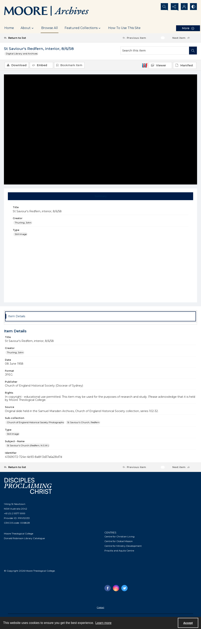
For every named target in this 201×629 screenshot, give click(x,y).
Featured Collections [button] (83, 28)
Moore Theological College (18, 533)
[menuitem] (100, 607)
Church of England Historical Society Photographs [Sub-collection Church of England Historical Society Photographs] (35, 422)
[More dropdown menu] (188, 28)
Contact (100, 607)
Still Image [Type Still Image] (21, 234)
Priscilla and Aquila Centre (119, 550)
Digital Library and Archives (21, 53)
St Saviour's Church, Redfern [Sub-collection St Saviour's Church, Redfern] (83, 422)
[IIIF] (145, 65)
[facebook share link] (107, 588)
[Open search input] (163, 7)
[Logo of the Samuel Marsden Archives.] (46, 11)
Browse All (49, 28)
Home (9, 28)
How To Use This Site (124, 28)
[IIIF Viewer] (160, 65)
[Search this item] (155, 50)
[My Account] (183, 7)
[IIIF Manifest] (184, 65)
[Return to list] (30, 37)
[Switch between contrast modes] (193, 7)
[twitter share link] (124, 588)
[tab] (100, 196)
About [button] (28, 28)
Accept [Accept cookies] (188, 622)
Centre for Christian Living (119, 536)
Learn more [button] (103, 622)
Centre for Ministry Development (123, 546)
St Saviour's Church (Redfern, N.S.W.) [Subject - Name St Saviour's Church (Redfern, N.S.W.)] (28, 445)
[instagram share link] (116, 588)
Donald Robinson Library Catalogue (24, 538)
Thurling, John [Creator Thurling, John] (23, 222)
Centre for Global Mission (118, 541)
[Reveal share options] (173, 7)
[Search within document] (193, 50)
